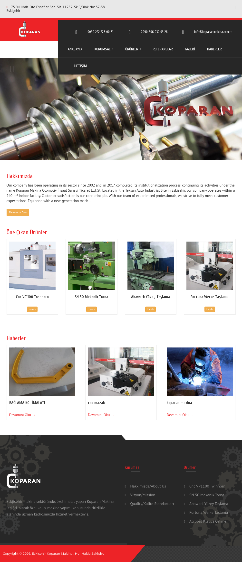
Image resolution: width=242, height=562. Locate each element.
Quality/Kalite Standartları (152, 503)
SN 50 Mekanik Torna (206, 494)
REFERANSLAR (163, 49)
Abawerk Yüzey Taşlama (208, 503)
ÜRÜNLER (131, 49)
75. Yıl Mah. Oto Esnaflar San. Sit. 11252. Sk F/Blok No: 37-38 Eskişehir (56, 9)
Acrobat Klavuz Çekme (207, 521)
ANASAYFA (75, 49)
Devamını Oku (18, 212)
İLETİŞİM (80, 66)
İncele (32, 309)
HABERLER (214, 49)
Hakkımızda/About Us (148, 486)
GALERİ (190, 49)
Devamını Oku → (22, 414)
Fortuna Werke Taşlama (208, 512)
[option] (121, 109)
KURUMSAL (102, 49)
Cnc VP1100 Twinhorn (207, 486)
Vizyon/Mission (142, 494)
